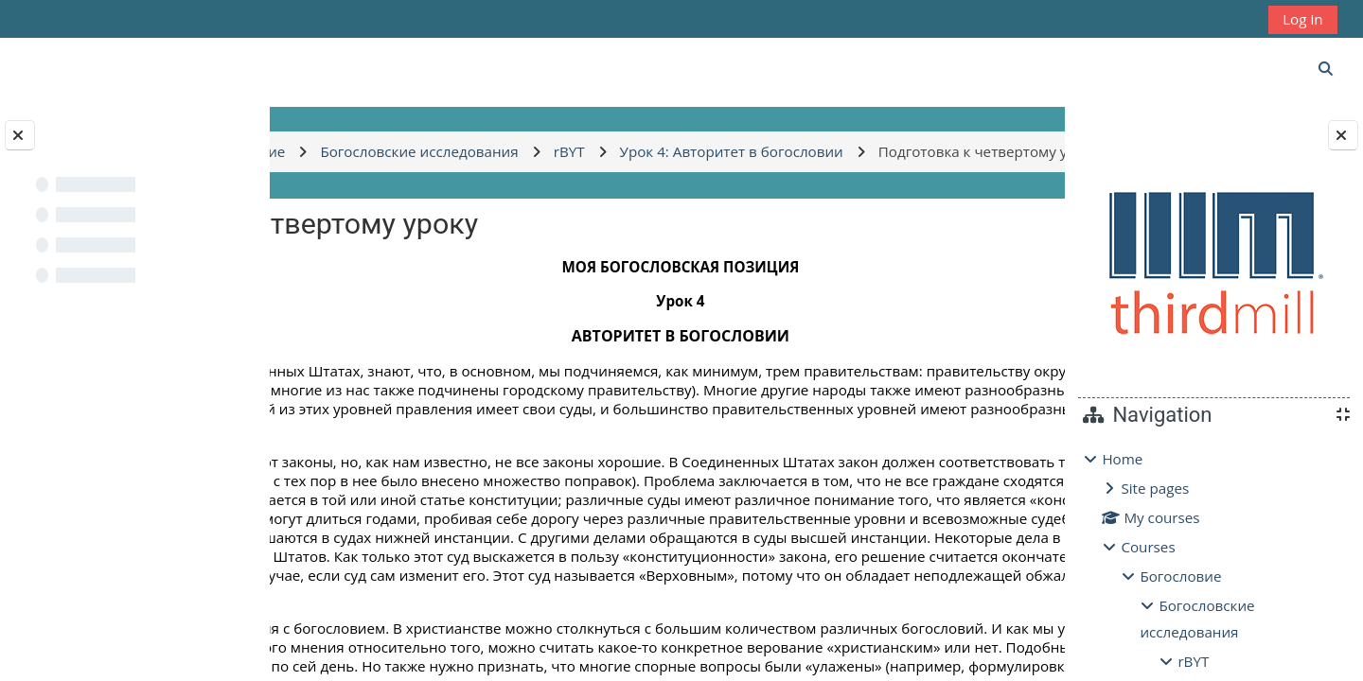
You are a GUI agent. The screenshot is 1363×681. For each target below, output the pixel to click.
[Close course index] (20, 135)
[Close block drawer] (1343, 135)
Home (1122, 458)
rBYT (1193, 661)
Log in (1302, 18)
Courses (1148, 546)
